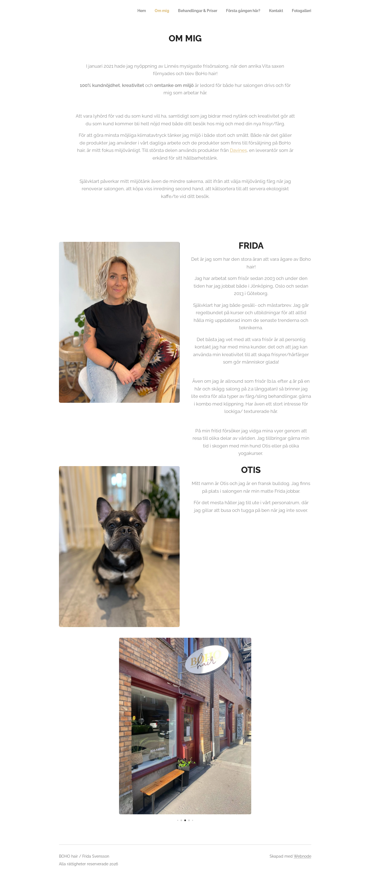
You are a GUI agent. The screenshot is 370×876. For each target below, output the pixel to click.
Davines (238, 150)
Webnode (302, 856)
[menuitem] (269, 11)
